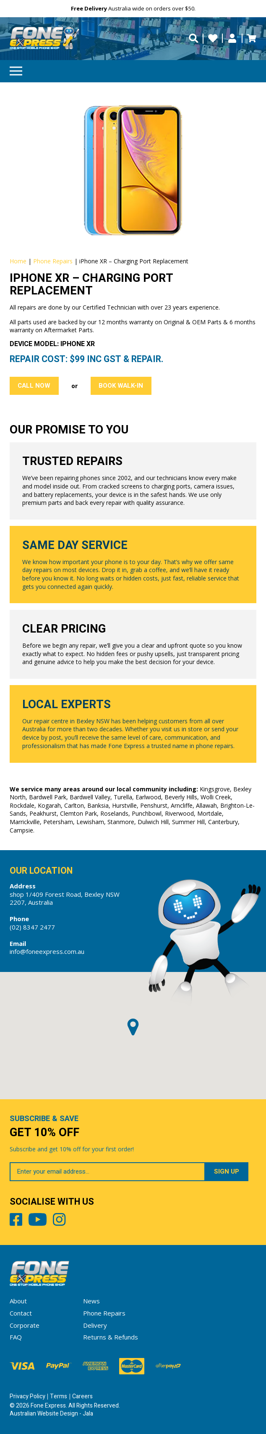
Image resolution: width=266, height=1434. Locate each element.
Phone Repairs (53, 261)
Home (18, 261)
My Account (232, 38)
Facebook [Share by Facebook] (16, 1221)
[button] (133, 1027)
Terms (58, 1396)
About (18, 1301)
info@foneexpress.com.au (47, 951)
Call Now (34, 385)
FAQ (16, 1337)
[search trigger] (193, 39)
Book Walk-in (121, 385)
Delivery (95, 1325)
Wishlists (213, 38)
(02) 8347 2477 (32, 927)
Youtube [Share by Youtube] (38, 1221)
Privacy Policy (27, 1396)
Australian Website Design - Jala (51, 1413)
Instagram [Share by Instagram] (59, 1221)
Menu (16, 68)
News (91, 1301)
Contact (21, 1313)
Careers (82, 1396)
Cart (251, 38)
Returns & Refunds (110, 1337)
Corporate (24, 1325)
